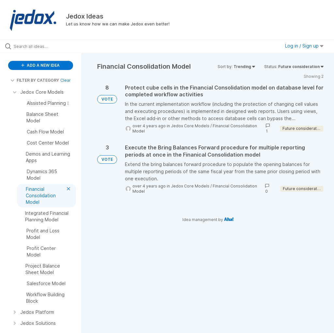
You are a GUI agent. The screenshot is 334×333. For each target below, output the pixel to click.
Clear (65, 80)
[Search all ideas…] (44, 46)
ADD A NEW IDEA (40, 65)
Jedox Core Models (190, 125)
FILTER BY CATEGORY (34, 80)
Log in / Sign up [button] (304, 46)
